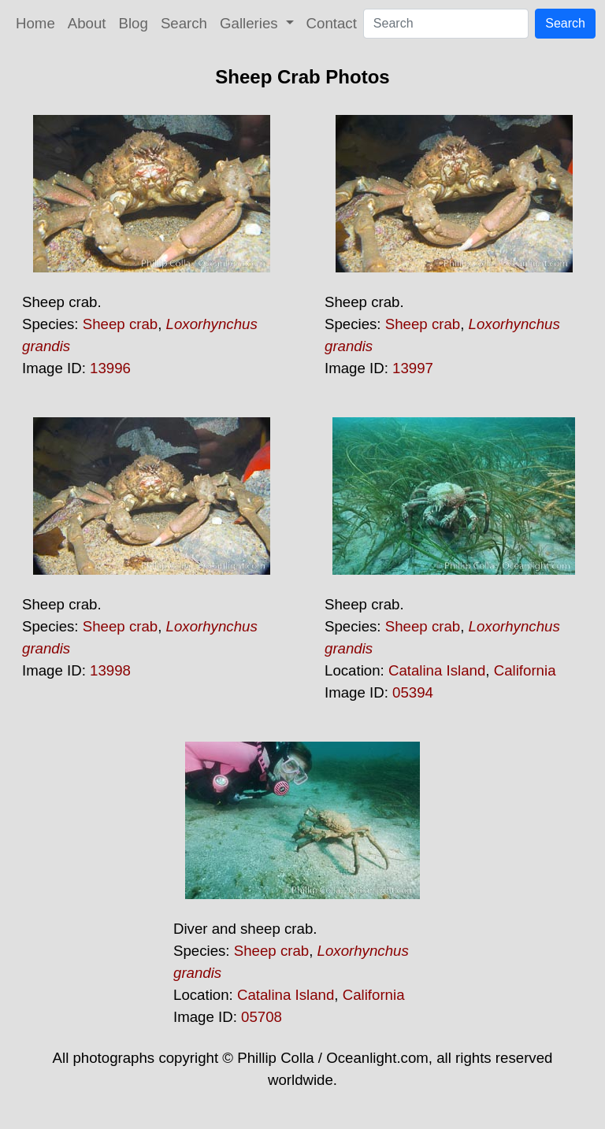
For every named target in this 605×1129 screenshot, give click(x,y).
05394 (412, 692)
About (87, 23)
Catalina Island (436, 670)
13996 (110, 368)
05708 (261, 1017)
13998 (110, 670)
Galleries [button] (251, 23)
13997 (412, 368)
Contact (331, 23)
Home (35, 23)
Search (184, 23)
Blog (133, 23)
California (525, 670)
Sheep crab (120, 324)
